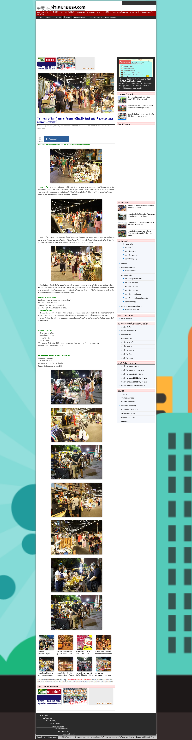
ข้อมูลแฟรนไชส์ (44, 715)
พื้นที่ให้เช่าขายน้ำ (127, 342)
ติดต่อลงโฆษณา (52, 737)
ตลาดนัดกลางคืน (84, 126)
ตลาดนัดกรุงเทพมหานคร (133, 278)
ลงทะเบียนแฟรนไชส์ (58, 726)
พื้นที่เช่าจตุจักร (126, 346)
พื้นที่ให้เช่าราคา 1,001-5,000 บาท (133, 374)
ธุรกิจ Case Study (50, 720)
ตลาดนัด (49, 17)
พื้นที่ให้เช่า (67, 17)
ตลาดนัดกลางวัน (130, 251)
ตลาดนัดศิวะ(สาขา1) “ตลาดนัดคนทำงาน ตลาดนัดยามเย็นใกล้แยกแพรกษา (140, 233)
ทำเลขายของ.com (80, 737)
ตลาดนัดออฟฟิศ (130, 271)
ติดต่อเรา (124, 421)
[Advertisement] (96, 39)
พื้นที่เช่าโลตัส (126, 327)
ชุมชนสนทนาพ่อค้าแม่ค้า (130, 409)
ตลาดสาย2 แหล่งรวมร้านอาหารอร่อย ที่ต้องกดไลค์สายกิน (141, 207)
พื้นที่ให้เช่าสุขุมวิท (127, 350)
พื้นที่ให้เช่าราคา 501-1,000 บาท (132, 370)
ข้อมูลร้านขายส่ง (55, 723)
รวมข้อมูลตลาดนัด (127, 398)
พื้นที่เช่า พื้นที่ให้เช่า (128, 402)
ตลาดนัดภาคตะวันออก (133, 294)
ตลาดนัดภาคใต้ (130, 302)
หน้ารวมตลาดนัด (127, 244)
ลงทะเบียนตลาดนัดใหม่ (61, 729)
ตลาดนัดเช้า (129, 247)
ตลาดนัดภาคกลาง (131, 286)
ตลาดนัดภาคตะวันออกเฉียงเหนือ (136, 298)
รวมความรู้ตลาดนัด (126, 94)
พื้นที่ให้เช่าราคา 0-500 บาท (130, 366)
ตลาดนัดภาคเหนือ (131, 290)
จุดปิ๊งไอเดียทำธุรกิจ (128, 413)
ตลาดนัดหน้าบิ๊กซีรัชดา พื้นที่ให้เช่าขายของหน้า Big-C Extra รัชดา (141, 215)
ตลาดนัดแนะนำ (124, 202)
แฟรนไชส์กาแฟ (126, 319)
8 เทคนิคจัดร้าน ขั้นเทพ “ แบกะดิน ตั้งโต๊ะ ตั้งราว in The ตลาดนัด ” (141, 115)
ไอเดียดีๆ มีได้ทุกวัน (80, 17)
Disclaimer (139, 737)
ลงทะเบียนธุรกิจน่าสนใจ (64, 731)
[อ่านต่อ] (139, 88)
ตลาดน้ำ (124, 264)
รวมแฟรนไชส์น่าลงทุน (129, 406)
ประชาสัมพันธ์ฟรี (110, 17)
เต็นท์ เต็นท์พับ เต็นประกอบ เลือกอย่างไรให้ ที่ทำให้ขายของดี (139, 98)
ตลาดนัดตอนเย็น (131, 255)
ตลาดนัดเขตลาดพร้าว (98, 126)
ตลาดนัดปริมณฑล (131, 282)
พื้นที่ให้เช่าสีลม (126, 354)
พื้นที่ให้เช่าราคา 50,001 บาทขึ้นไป (133, 386)
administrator (65, 126)
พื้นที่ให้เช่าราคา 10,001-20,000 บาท (134, 378)
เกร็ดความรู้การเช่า (128, 417)
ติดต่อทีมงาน (41, 737)
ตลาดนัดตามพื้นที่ (127, 275)
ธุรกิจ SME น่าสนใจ (96, 17)
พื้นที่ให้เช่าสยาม (127, 358)
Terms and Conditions (128, 737)
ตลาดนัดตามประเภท (128, 268)
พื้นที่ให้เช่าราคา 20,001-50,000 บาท (134, 382)
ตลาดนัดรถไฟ (126, 335)
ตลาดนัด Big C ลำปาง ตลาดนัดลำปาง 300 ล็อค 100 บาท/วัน (141, 224)
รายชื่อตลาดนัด (47, 718)
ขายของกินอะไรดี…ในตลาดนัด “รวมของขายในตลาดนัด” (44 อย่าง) (140, 107)
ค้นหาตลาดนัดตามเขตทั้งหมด (131, 307)
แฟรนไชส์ (58, 17)
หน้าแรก (40, 17)
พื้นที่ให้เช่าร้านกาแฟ (128, 331)
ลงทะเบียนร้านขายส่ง (69, 734)
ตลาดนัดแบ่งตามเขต (132, 310)
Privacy (105, 737)
